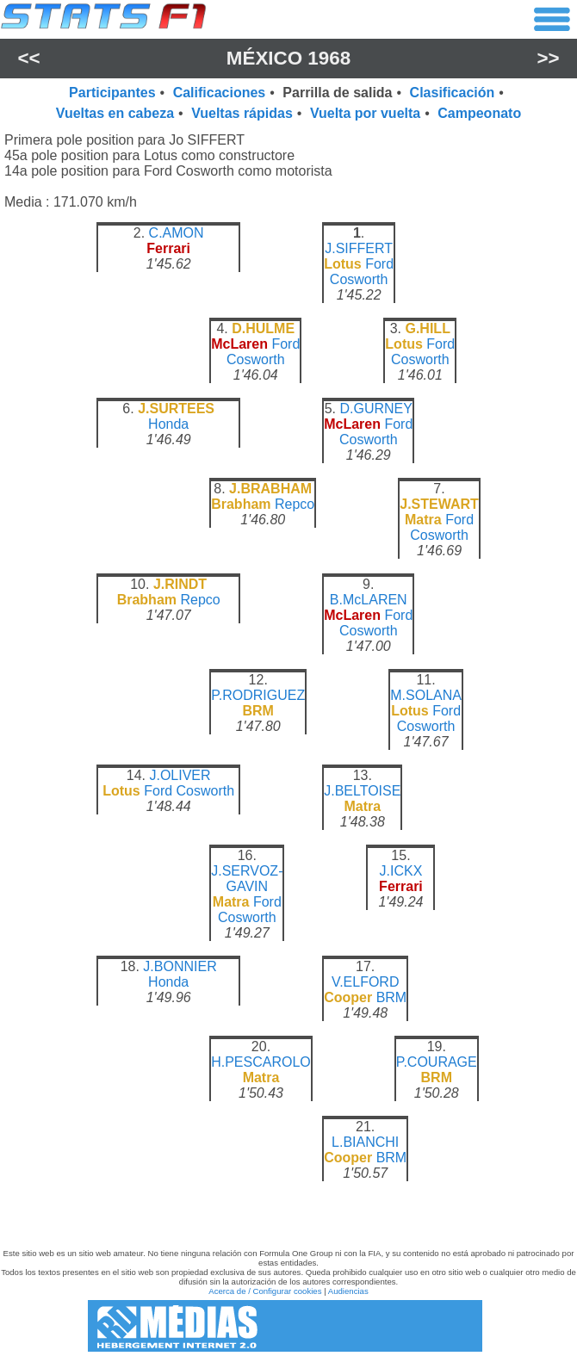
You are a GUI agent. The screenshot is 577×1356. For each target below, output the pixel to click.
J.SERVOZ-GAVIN (246, 879)
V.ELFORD (366, 982)
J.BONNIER (179, 966)
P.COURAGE (436, 1062)
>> (548, 58)
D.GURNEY (375, 408)
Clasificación (452, 92)
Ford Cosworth (362, 272)
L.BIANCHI (365, 1142)
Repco (294, 504)
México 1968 (288, 58)
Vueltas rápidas (242, 113)
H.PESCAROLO (261, 1062)
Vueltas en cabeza (115, 113)
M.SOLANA (426, 695)
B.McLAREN (368, 599)
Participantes (112, 92)
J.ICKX (401, 871)
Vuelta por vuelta (365, 113)
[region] (288, 716)
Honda (168, 424)
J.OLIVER (179, 775)
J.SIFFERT (359, 248)
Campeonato (479, 113)
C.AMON (176, 233)
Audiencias (348, 1291)
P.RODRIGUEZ (258, 695)
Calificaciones (219, 92)
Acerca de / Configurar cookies (264, 1291)
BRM (391, 997)
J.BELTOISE (362, 790)
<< (28, 58)
